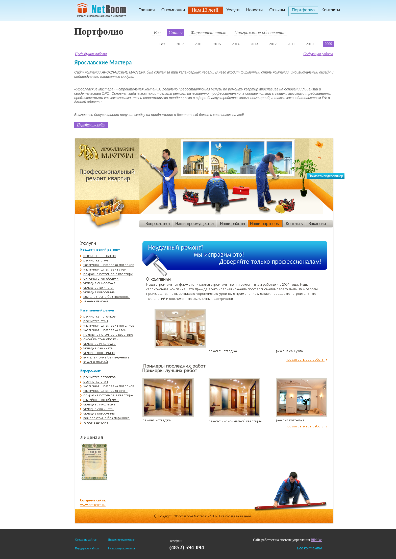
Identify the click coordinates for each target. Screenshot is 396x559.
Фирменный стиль (208, 32)
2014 (235, 44)
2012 (273, 44)
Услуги (232, 10)
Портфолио (303, 10)
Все (157, 32)
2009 (328, 44)
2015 (217, 44)
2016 (198, 44)
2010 (309, 44)
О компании (173, 10)
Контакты (330, 10)
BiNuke (316, 540)
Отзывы (277, 10)
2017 (180, 44)
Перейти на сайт (91, 125)
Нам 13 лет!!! (205, 10)
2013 (254, 44)
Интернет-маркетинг (121, 539)
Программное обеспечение (259, 32)
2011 (291, 44)
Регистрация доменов (121, 548)
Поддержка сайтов (87, 548)
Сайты (176, 32)
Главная (146, 10)
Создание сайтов (85, 539)
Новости (254, 10)
